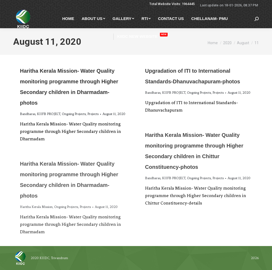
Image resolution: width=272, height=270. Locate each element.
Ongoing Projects (74, 114)
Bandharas (27, 114)
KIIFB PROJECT (48, 114)
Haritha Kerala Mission (36, 207)
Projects (93, 114)
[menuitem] (68, 18)
